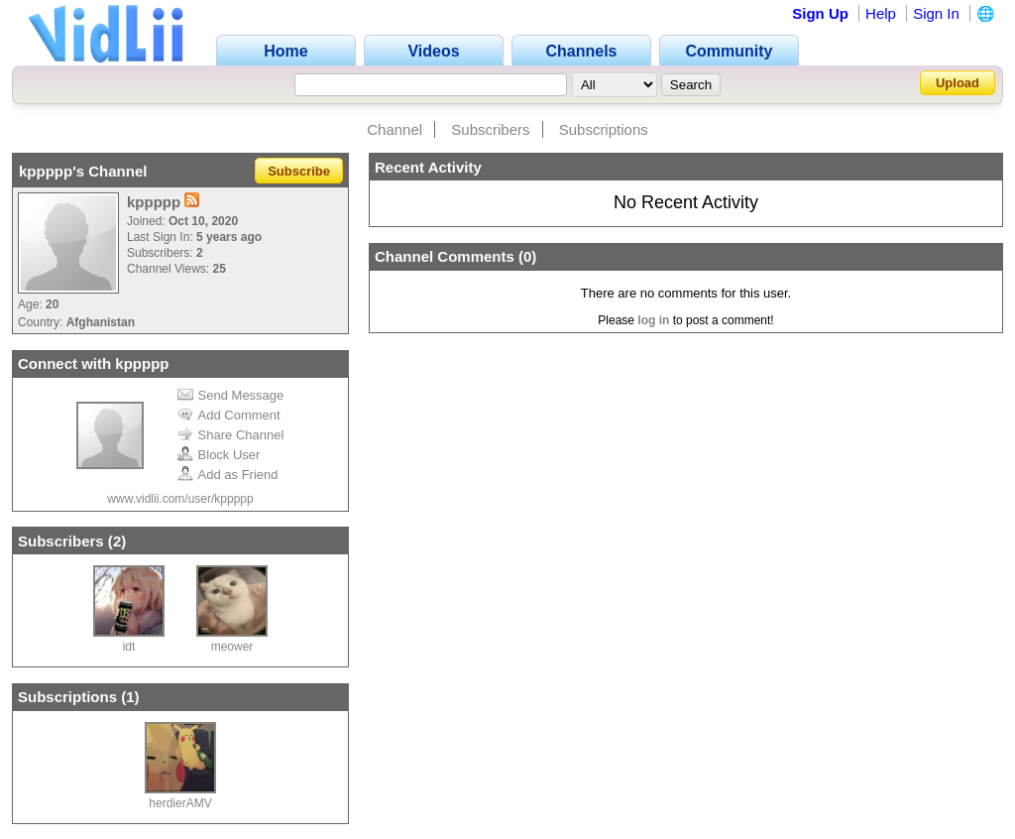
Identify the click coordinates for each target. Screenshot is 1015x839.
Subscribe (299, 171)
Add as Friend (228, 474)
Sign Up (820, 13)
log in (653, 320)
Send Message (230, 395)
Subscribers (490, 129)
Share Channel (230, 434)
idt (129, 647)
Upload (957, 82)
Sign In (936, 13)
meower (232, 647)
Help (880, 13)
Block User (219, 454)
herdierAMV (180, 803)
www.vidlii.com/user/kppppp (180, 499)
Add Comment (229, 415)
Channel (394, 129)
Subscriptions (603, 129)
